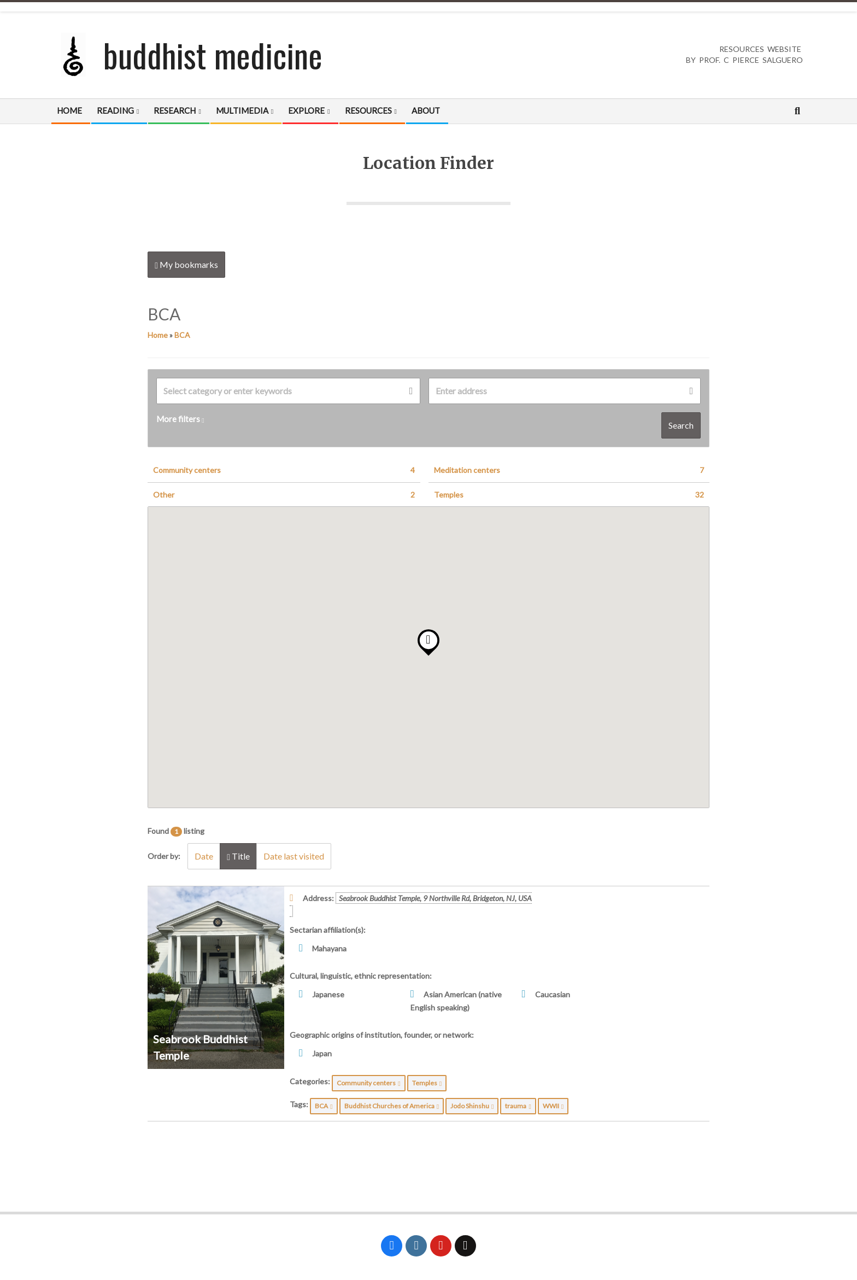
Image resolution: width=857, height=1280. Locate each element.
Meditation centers (569, 470)
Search (681, 425)
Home (158, 335)
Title (238, 856)
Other (284, 494)
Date (204, 856)
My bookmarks (186, 264)
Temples (569, 494)
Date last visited (293, 856)
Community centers (284, 470)
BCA (182, 335)
